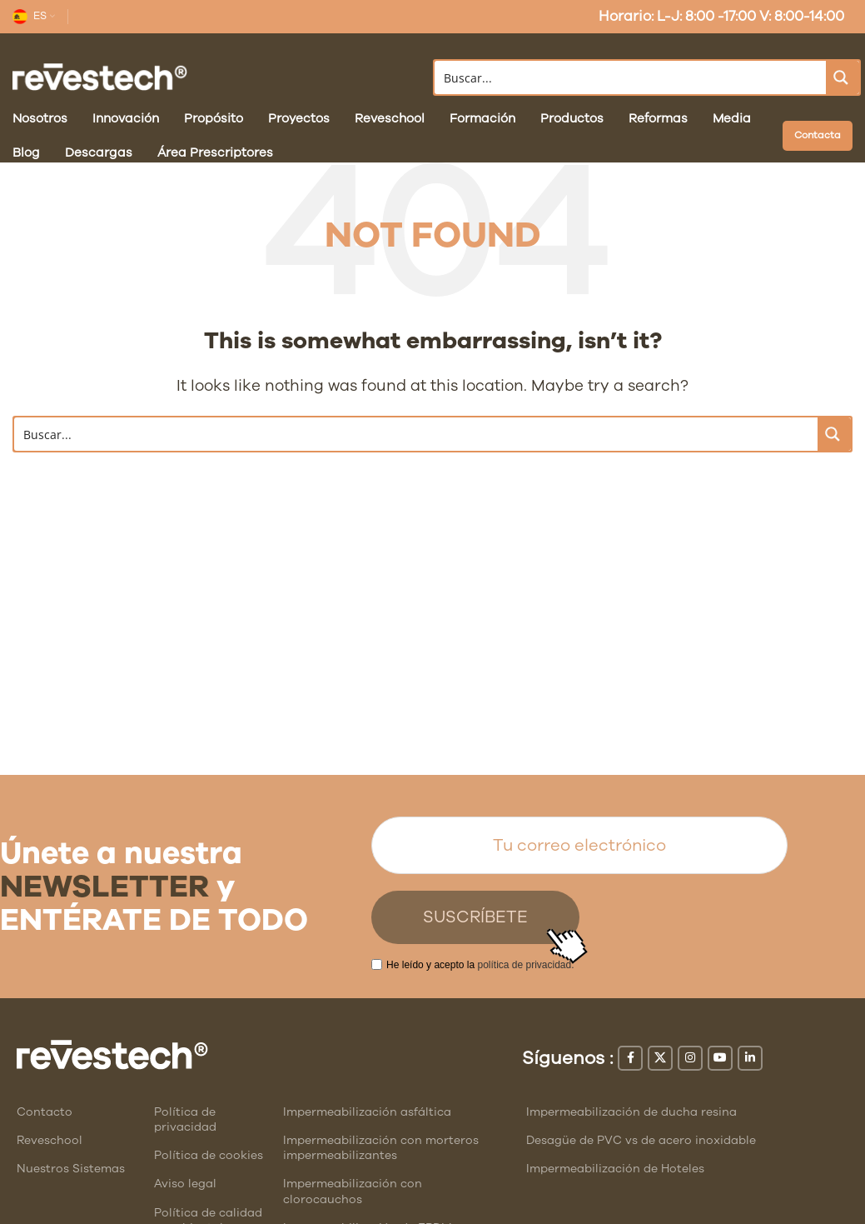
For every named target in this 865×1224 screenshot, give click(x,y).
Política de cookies (208, 1155)
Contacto (44, 1112)
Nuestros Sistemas (71, 1169)
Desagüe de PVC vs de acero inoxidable (641, 1140)
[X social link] (660, 1058)
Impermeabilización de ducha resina (631, 1112)
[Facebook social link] (630, 1058)
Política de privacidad (185, 1119)
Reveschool (49, 1140)
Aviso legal (185, 1184)
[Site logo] (99, 76)
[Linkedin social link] (750, 1058)
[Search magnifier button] (842, 77)
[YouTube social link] (720, 1058)
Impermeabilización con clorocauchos (352, 1191)
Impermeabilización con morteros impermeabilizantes (381, 1147)
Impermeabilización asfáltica (367, 1112)
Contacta (817, 135)
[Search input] (631, 77)
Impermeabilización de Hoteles (615, 1169)
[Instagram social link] (690, 1058)
